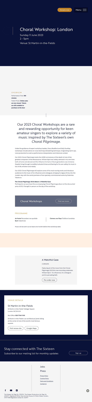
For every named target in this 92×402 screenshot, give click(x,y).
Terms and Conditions (46, 381)
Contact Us (43, 384)
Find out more (63, 201)
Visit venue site (15, 328)
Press (43, 371)
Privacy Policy (44, 376)
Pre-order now (49, 280)
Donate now (64, 10)
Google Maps (32, 328)
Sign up (78, 353)
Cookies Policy (44, 378)
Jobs (42, 366)
